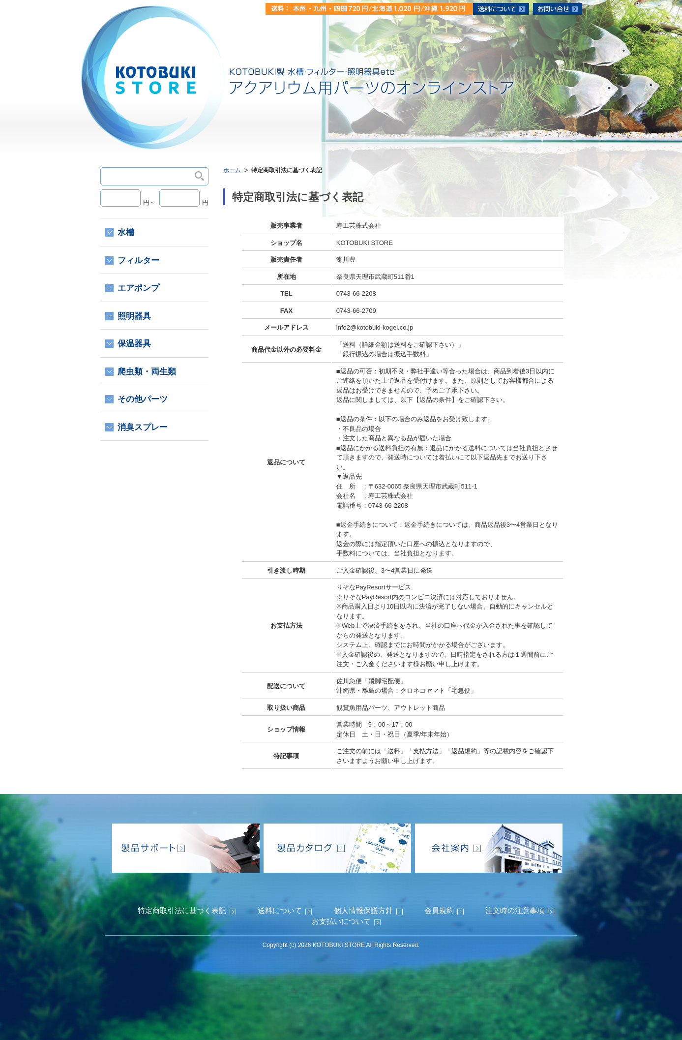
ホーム (232, 170)
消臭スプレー (143, 427)
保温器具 (134, 343)
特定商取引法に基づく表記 (182, 910)
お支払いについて (341, 921)
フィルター (138, 260)
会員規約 (439, 910)
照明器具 (134, 316)
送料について (280, 910)
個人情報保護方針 (363, 910)
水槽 (126, 232)
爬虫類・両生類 (147, 371)
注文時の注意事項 (514, 910)
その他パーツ (143, 399)
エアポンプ (138, 288)
